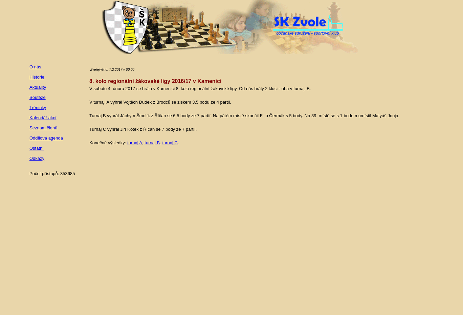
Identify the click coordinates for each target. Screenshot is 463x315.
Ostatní (36, 148)
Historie (36, 77)
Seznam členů (43, 127)
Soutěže (37, 97)
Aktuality (37, 87)
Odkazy (36, 158)
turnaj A (134, 142)
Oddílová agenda (46, 138)
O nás (35, 66)
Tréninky (37, 107)
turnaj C (170, 142)
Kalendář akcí (43, 117)
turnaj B (152, 142)
